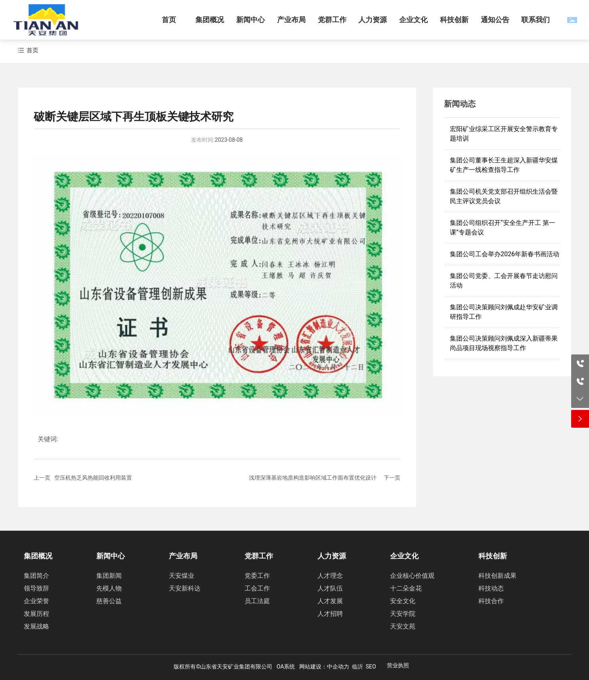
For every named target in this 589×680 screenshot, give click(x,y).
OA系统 (286, 666)
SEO (371, 666)
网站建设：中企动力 (324, 666)
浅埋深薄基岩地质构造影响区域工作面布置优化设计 (313, 477)
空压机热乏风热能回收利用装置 (93, 477)
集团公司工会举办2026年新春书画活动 (504, 254)
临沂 (357, 666)
